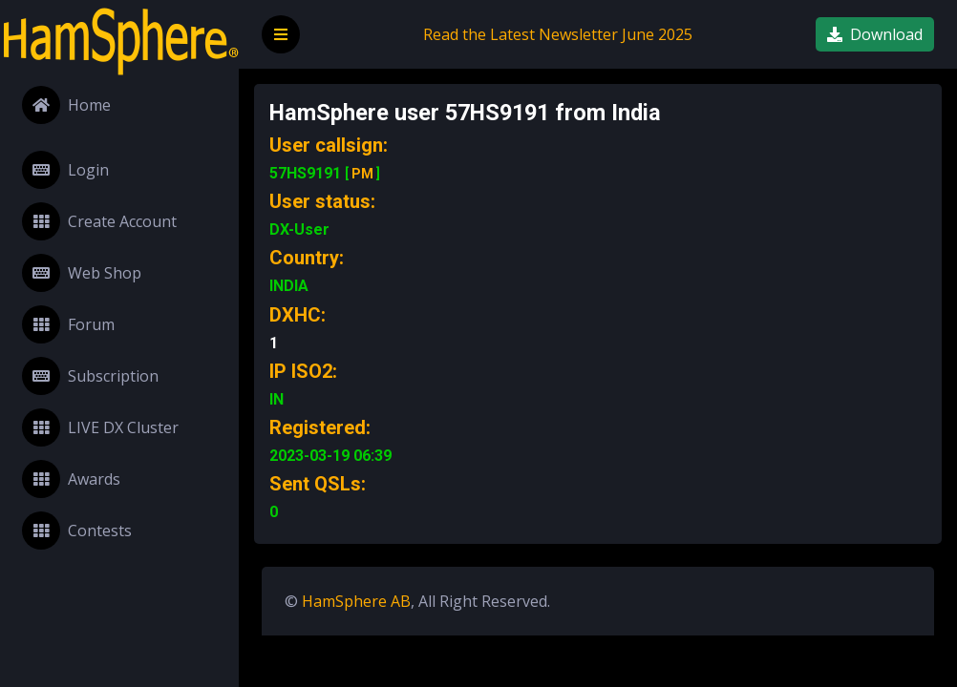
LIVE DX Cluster (100, 427)
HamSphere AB (356, 601)
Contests (77, 530)
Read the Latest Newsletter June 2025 (557, 34)
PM (362, 173)
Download (875, 34)
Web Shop (81, 273)
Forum (68, 324)
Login (65, 170)
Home (66, 105)
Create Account (99, 221)
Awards (71, 479)
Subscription (90, 376)
